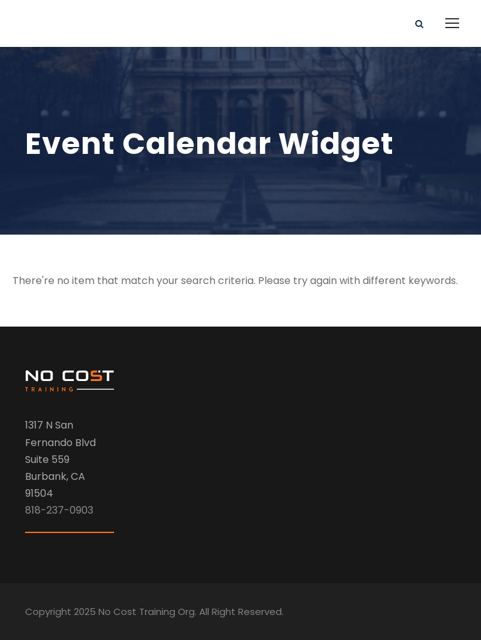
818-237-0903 (59, 510)
